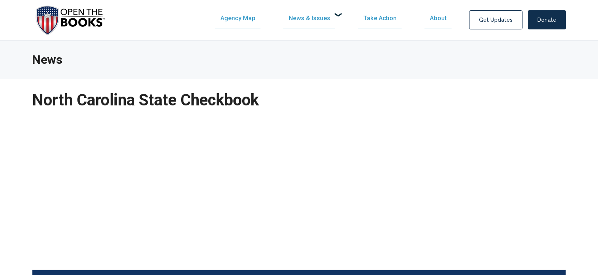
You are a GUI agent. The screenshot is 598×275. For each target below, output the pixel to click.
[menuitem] (318, 18)
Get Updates (496, 20)
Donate (546, 20)
